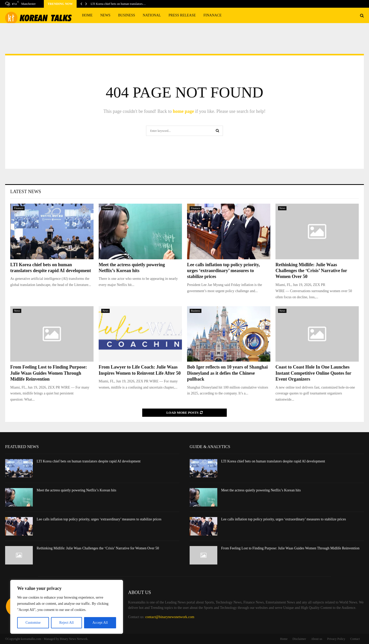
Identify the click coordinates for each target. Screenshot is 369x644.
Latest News (25, 191)
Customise (32, 623)
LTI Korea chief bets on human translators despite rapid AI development (88, 461)
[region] (66, 607)
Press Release (182, 15)
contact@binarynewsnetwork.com (169, 617)
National (152, 15)
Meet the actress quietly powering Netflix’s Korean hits (76, 490)
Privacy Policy (336, 639)
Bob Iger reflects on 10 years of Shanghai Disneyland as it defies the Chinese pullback (227, 373)
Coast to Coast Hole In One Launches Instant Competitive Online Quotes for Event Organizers (313, 373)
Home (87, 15)
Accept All (100, 623)
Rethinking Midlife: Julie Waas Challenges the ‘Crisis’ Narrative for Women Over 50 (311, 270)
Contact (355, 639)
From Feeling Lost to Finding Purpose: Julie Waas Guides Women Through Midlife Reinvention (48, 373)
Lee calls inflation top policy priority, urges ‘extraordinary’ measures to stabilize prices (223, 270)
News (105, 15)
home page (183, 111)
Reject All (66, 623)
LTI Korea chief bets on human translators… (118, 4)
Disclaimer (299, 639)
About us (316, 639)
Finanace (212, 15)
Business (126, 15)
